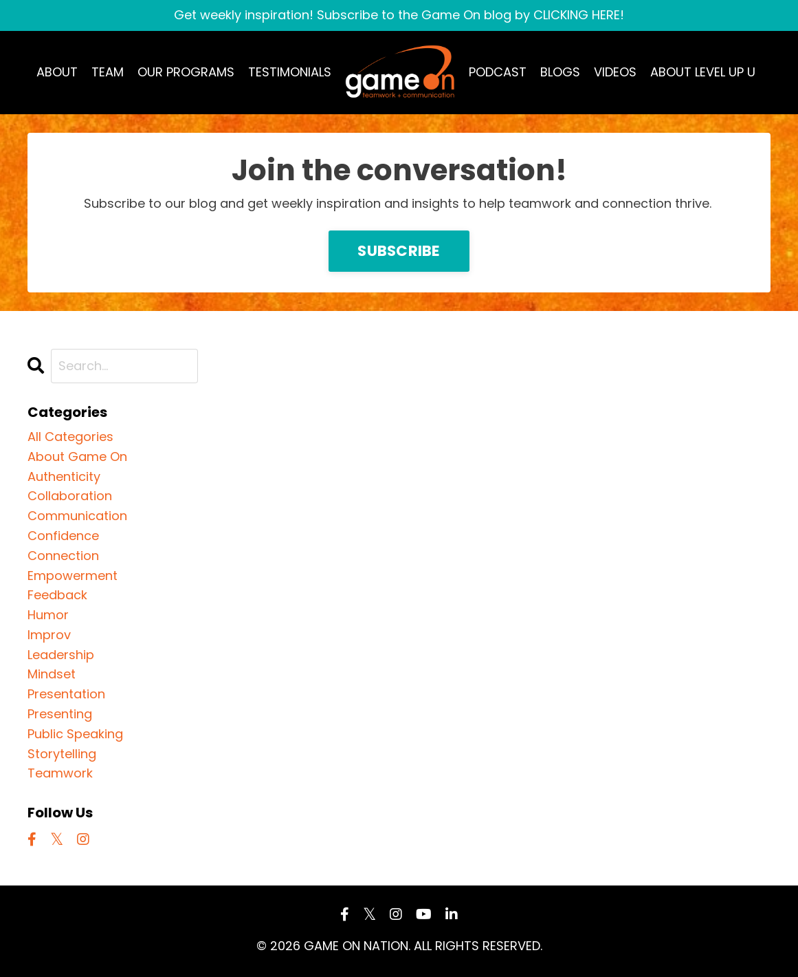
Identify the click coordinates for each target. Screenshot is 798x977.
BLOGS (560, 71)
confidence (63, 535)
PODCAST (498, 71)
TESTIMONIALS (289, 71)
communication (77, 515)
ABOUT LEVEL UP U (702, 71)
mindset (51, 674)
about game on (77, 456)
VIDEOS (615, 71)
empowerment (72, 575)
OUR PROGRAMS (185, 71)
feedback (57, 594)
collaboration (69, 495)
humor (48, 614)
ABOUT (57, 71)
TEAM (107, 71)
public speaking (75, 733)
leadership (60, 654)
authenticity (63, 476)
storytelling (61, 753)
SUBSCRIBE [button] (398, 250)
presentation (66, 693)
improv (49, 634)
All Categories (70, 436)
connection (63, 555)
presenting (59, 713)
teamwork (60, 773)
